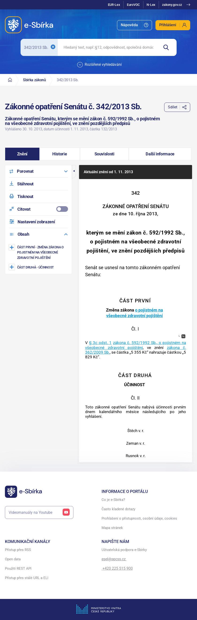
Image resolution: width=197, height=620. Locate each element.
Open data (13, 559)
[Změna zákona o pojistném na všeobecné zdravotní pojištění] (39, 252)
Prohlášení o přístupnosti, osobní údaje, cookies (139, 518)
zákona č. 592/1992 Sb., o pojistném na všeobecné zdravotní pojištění (135, 345)
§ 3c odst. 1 (100, 342)
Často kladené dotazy (118, 509)
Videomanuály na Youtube (39, 512)
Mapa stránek (112, 528)
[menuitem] (134, 25)
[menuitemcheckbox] (38, 209)
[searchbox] (108, 47)
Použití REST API (18, 568)
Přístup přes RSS (18, 550)
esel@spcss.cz (114, 559)
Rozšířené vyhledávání (99, 65)
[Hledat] (168, 47)
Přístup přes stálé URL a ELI (26, 578)
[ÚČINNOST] (39, 267)
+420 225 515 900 (117, 568)
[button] (22, 154)
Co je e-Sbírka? (113, 500)
